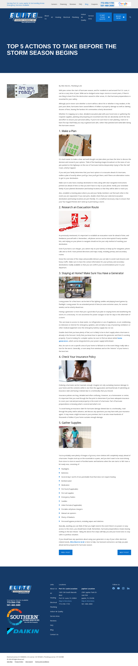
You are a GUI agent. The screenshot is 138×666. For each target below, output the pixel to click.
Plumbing (53, 607)
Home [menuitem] (40, 17)
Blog (86, 4)
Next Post (124, 552)
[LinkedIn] (128, 588)
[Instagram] (123, 588)
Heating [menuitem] (58, 17)
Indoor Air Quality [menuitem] (83, 17)
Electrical (53, 602)
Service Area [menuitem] (91, 17)
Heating (53, 598)
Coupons (94, 4)
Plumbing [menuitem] (75, 17)
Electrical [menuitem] (66, 17)
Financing (63, 4)
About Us (53, 589)
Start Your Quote (105, 17)
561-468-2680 (107, 6)
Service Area (54, 616)
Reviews (73, 4)
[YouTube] (118, 588)
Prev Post (65, 552)
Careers (54, 4)
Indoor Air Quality (56, 611)
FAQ (80, 4)
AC (51, 593)
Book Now (120, 17)
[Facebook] (113, 588)
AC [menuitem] (52, 17)
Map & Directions (65, 601)
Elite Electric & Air (77, 542)
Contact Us (54, 634)
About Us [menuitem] (47, 17)
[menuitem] (10, 662)
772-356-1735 (107, 2)
